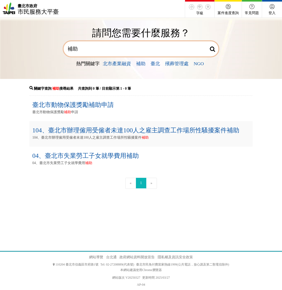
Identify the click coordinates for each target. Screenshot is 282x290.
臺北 (155, 63)
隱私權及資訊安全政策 (175, 257)
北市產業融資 (117, 63)
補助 (141, 63)
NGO (199, 63)
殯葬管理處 (177, 63)
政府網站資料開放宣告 (137, 257)
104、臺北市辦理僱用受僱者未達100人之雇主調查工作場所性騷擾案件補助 (135, 130)
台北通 (111, 257)
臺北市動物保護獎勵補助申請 (73, 104)
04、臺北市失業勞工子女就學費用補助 (85, 155)
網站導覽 (96, 257)
